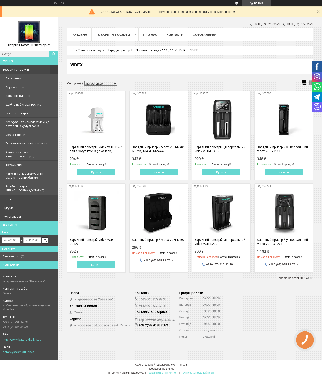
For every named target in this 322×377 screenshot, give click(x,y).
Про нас (8, 199)
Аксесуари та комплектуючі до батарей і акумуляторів (27, 124)
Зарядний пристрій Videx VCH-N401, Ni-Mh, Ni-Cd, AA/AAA (159, 149)
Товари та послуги (16, 70)
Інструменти (14, 165)
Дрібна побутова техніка (23, 104)
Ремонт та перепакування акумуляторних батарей (25, 176)
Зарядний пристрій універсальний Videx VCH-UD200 (220, 149)
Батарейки (13, 78)
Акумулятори (15, 87)
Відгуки (8, 208)
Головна (79, 34)
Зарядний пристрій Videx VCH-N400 (158, 240)
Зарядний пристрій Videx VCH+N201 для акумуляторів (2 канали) (96, 149)
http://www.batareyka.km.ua (22, 339)
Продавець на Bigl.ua (161, 368)
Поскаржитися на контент (162, 372)
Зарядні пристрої (18, 96)
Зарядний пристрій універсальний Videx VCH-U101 (282, 149)
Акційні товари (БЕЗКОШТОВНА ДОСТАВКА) (25, 188)
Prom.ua (182, 364)
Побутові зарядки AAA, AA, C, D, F (160, 50)
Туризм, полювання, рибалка (26, 143)
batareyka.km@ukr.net (18, 352)
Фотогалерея (12, 216)
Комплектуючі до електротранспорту (20, 154)
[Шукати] (53, 54)
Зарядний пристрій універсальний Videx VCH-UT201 (282, 242)
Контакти (175, 34)
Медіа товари (15, 135)
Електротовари (17, 113)
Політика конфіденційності (197, 372)
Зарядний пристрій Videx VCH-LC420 (92, 242)
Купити (96, 172)
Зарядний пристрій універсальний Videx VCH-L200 (220, 242)
